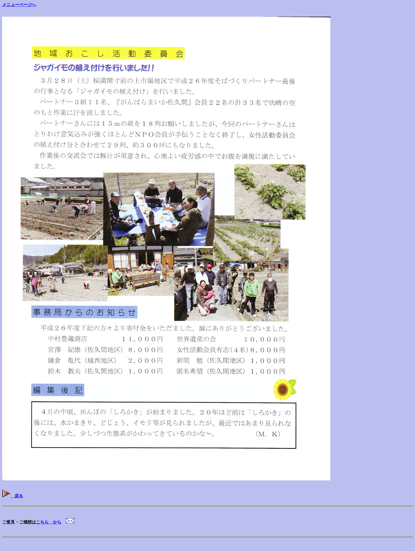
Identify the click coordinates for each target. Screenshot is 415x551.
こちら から (48, 522)
